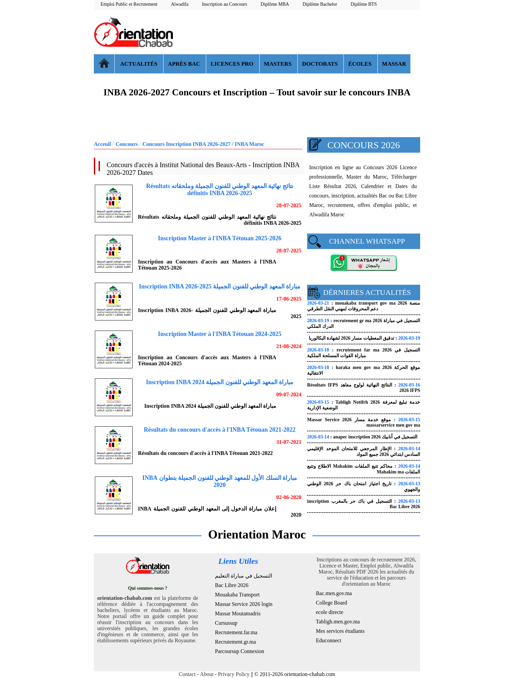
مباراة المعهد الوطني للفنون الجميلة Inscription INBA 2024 (220, 382)
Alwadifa (179, 4)
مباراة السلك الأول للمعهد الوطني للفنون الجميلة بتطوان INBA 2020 (219, 481)
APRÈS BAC (184, 64)
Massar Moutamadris (238, 613)
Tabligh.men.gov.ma (338, 621)
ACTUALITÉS (139, 64)
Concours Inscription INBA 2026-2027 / (188, 144)
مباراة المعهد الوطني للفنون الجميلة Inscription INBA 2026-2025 (220, 286)
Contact (187, 674)
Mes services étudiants (340, 631)
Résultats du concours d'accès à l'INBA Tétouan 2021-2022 (219, 429)
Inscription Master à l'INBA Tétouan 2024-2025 (220, 334)
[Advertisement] (297, 32)
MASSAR (394, 64)
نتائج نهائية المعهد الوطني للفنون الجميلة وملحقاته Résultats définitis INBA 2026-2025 (219, 189)
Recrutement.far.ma (236, 632)
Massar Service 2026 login (243, 604)
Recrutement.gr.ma (235, 642)
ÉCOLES (360, 64)
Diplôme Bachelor (319, 4)
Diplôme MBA (275, 4)
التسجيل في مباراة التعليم (243, 576)
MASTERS (278, 64)
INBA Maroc (249, 144)
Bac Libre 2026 (232, 585)
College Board (331, 603)
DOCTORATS (320, 64)
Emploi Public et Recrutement (129, 4)
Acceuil (102, 144)
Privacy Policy (234, 674)
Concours (127, 144)
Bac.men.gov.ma (334, 593)
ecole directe (329, 612)
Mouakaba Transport (237, 594)
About (207, 674)
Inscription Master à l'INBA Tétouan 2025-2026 (220, 238)
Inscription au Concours (224, 4)
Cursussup (226, 623)
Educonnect (328, 640)
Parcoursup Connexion (239, 651)
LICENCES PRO (233, 64)
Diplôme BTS (364, 4)
